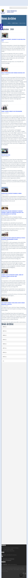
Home (9, 23)
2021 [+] (4, 331)
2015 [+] (4, 356)
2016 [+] (4, 352)
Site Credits (16, 569)
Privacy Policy (10, 569)
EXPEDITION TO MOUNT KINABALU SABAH (11, 193)
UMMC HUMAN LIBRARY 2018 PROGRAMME (11, 111)
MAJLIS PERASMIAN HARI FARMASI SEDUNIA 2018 (13, 72)
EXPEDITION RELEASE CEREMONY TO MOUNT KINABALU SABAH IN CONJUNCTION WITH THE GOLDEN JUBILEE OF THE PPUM (12, 212)
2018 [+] (4, 343)
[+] (3, 361)
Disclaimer (22, 569)
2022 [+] (4, 326)
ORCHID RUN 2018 (5, 155)
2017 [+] (4, 348)
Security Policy (4, 571)
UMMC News (15, 23)
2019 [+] (4, 339)
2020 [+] (4, 335)
